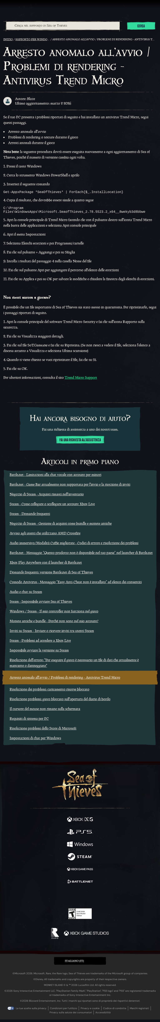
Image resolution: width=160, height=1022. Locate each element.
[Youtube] (79, 899)
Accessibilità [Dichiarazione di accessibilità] (103, 1015)
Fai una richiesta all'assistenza (80, 442)
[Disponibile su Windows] (80, 847)
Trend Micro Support (81, 380)
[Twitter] (58, 898)
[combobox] (62, 26)
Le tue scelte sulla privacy (31, 1010)
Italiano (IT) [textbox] (74, 963)
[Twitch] (67, 899)
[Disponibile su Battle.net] (80, 884)
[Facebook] (50, 898)
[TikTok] (100, 899)
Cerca (141, 26)
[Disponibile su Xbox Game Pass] (80, 872)
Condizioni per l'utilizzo (63, 1010)
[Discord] (92, 899)
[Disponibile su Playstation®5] (80, 834)
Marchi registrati (139, 1010)
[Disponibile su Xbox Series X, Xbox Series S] (80, 822)
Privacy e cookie (90, 1010)
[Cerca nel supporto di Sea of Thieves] (63, 26)
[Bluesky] (109, 899)
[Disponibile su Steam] (80, 859)
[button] (80, 963)
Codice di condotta (114, 1010)
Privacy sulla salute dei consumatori (71, 1015)
